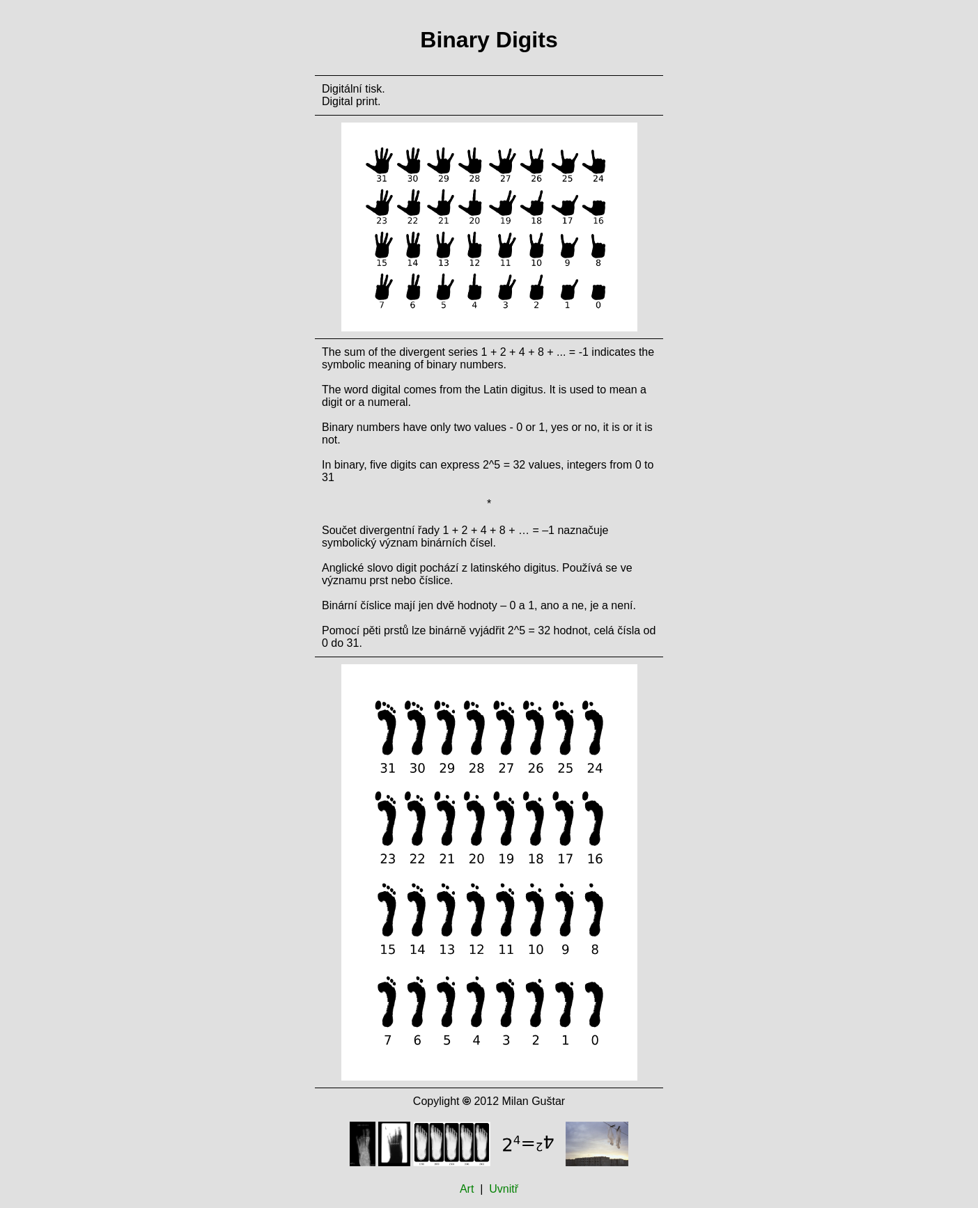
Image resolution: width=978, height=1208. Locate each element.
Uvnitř (503, 1189)
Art (467, 1189)
